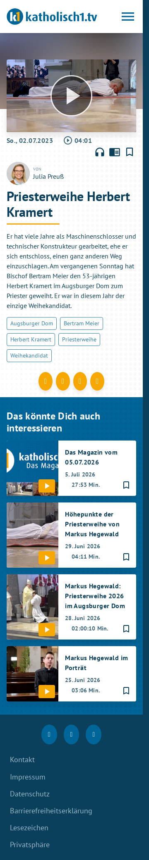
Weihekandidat (29, 355)
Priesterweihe (79, 339)
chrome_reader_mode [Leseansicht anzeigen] (114, 152)
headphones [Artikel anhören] (100, 152)
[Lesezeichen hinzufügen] (129, 152)
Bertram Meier (81, 323)
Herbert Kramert (30, 339)
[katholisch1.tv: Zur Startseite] (52, 16)
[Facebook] (49, 734)
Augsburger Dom (31, 323)
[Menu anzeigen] (128, 16)
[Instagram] (71, 734)
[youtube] (93, 734)
